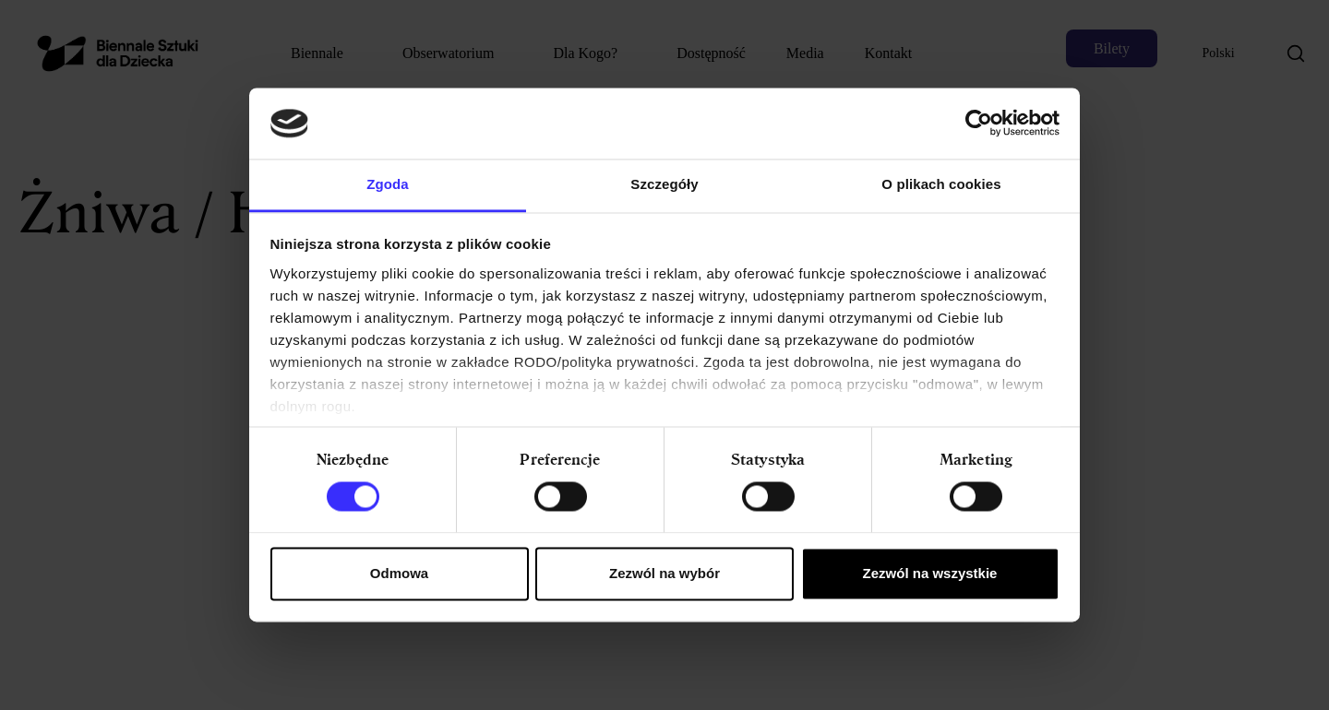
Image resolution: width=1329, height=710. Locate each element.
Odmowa (399, 573)
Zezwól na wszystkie (930, 573)
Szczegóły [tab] (664, 184)
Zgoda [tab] (387, 184)
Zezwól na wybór (664, 573)
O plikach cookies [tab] (940, 184)
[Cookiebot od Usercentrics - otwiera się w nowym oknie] (979, 123)
